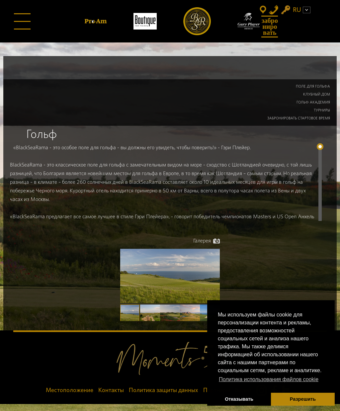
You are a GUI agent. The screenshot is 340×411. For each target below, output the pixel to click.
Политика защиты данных (163, 390)
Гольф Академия (313, 102)
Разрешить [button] (303, 399)
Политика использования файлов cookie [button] (268, 379)
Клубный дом (316, 94)
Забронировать (270, 26)
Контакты (111, 390)
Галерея (206, 240)
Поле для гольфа (313, 86)
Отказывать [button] (239, 399)
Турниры (322, 110)
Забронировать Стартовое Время (298, 118)
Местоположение (69, 390)
